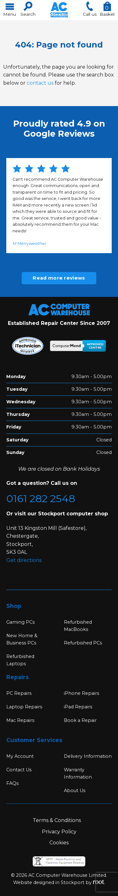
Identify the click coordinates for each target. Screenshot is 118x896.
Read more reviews (59, 278)
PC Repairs (18, 693)
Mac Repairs (20, 720)
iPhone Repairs (81, 693)
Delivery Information (88, 756)
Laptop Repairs (24, 707)
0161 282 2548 (40, 498)
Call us (90, 9)
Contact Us (18, 770)
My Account (20, 756)
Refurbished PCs (83, 643)
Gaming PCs (20, 622)
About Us (74, 790)
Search (28, 9)
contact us (40, 83)
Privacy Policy (59, 832)
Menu (9, 9)
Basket (107, 9)
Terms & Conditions (57, 820)
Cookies (59, 843)
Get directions (24, 560)
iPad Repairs (78, 707)
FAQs (12, 783)
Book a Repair (80, 720)
